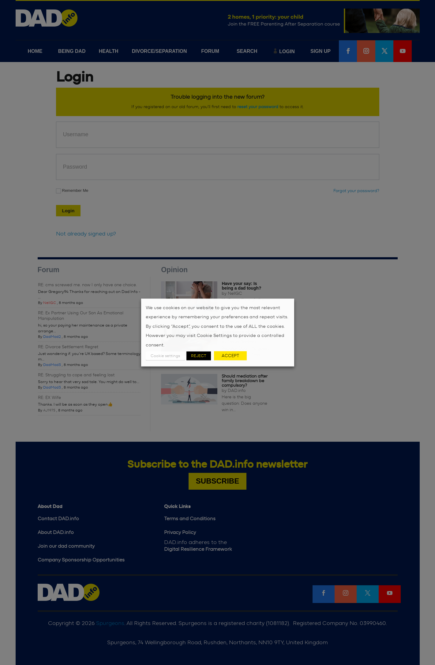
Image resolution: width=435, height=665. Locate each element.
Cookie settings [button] (165, 356)
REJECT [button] (198, 356)
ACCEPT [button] (230, 356)
